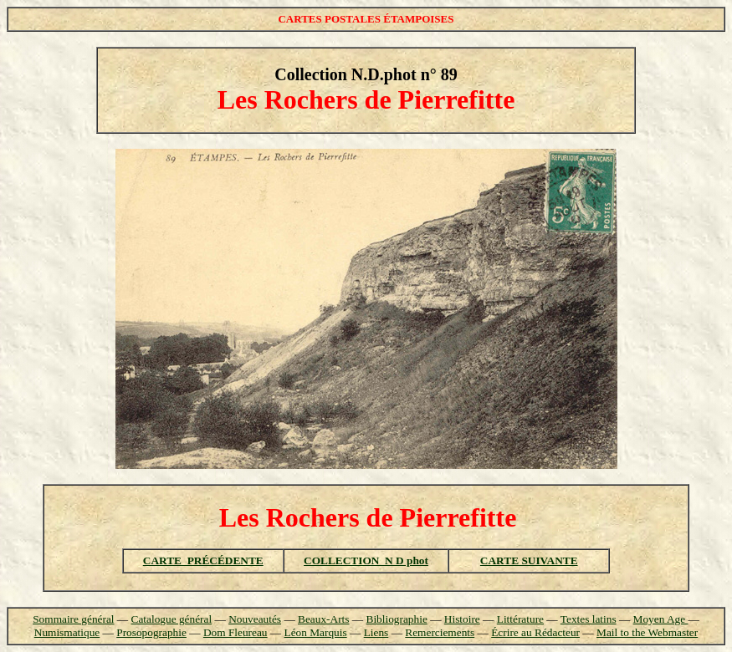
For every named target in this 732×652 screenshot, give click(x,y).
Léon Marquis (315, 632)
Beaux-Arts (323, 619)
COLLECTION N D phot (366, 560)
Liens (376, 632)
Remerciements (439, 632)
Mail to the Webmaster (647, 632)
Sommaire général (73, 619)
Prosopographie (151, 632)
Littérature (520, 619)
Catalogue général (171, 619)
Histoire (462, 619)
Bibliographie (396, 619)
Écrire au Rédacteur (535, 632)
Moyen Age (660, 619)
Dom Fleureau (235, 632)
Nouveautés (254, 619)
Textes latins (589, 619)
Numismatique (67, 632)
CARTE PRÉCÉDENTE (203, 560)
